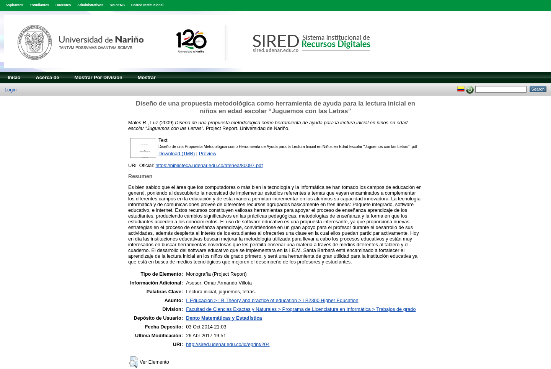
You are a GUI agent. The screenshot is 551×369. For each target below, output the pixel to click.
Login (10, 90)
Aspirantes (14, 5)
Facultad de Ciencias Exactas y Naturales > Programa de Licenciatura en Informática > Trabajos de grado (301, 309)
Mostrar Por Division (98, 77)
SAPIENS (117, 5)
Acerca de (47, 77)
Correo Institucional (147, 5)
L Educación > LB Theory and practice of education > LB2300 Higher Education (272, 300)
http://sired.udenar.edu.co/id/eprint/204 (227, 344)
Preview (208, 153)
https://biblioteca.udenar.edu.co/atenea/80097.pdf (208, 165)
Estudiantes (39, 5)
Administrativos (90, 5)
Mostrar (147, 77)
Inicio (14, 77)
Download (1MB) (176, 153)
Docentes (63, 5)
